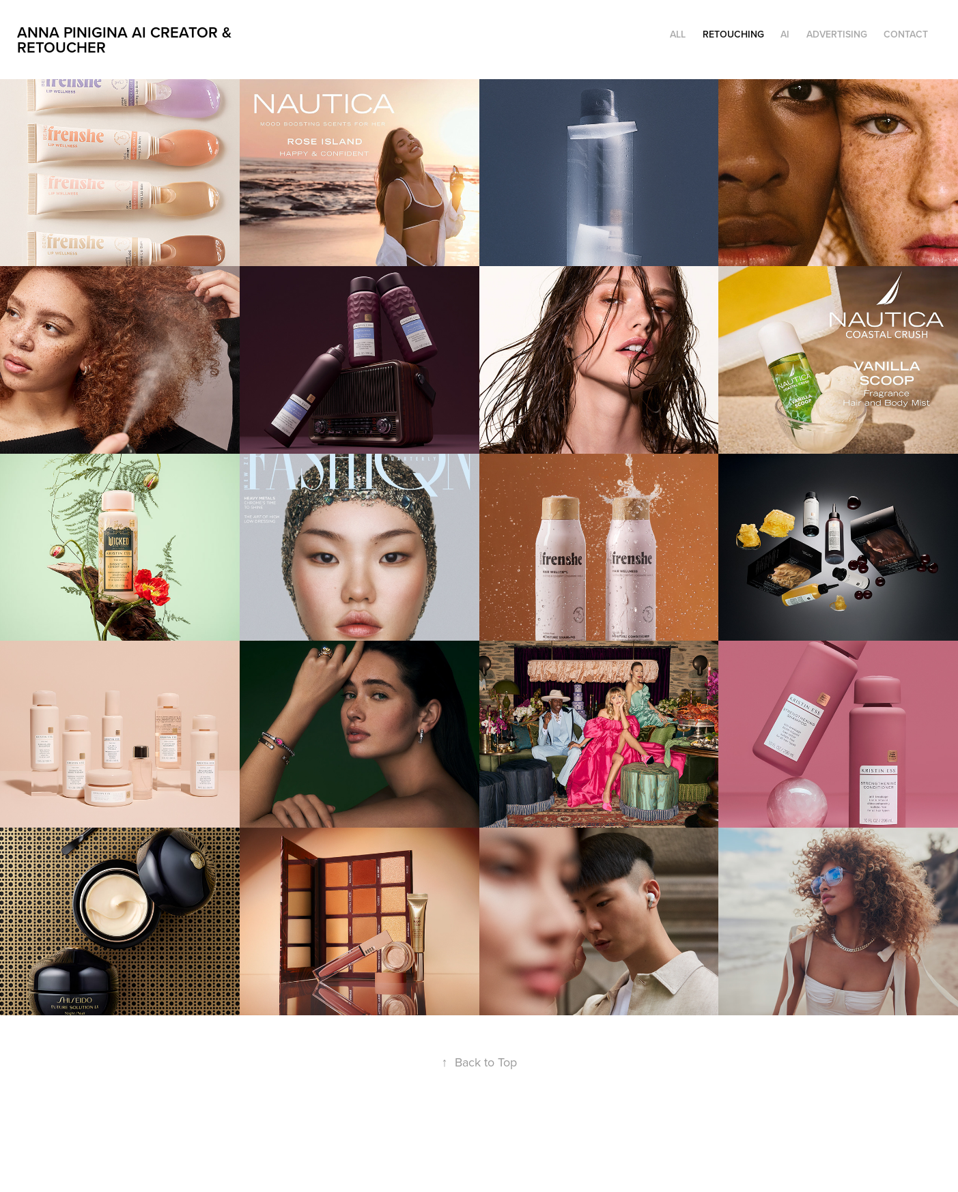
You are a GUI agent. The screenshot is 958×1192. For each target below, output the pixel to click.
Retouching (733, 34)
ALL (678, 34)
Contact (906, 34)
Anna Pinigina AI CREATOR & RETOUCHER (126, 39)
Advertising (836, 34)
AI (784, 34)
